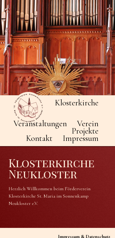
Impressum (80, 138)
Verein (87, 124)
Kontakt (39, 138)
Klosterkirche (76, 103)
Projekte (85, 131)
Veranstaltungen (40, 124)
